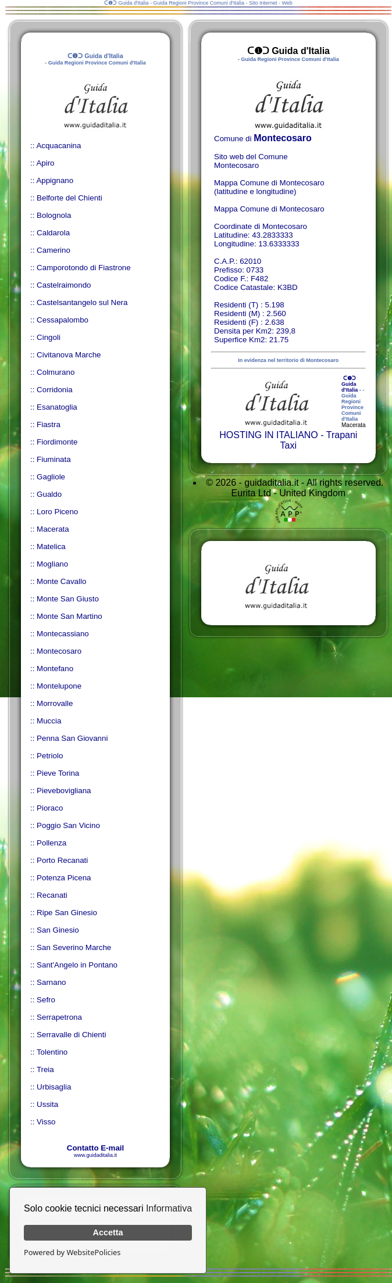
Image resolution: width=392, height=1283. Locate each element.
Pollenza (51, 842)
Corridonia (55, 389)
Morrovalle (55, 703)
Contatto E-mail (95, 1148)
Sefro (46, 999)
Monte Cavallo (61, 581)
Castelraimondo (64, 285)
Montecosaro (59, 651)
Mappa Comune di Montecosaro (269, 209)
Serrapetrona (59, 1017)
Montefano (55, 668)
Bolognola (54, 215)
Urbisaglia (54, 1087)
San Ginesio (58, 930)
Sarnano (51, 982)
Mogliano (52, 564)
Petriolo (50, 755)
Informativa (169, 1208)
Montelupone (59, 686)
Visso (46, 1121)
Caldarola (53, 232)
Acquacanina (58, 145)
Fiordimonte (57, 442)
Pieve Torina (58, 773)
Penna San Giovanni (72, 738)
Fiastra (48, 424)
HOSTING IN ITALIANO (268, 435)
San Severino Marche (74, 947)
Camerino (53, 250)
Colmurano (55, 372)
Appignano (54, 180)
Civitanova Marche (69, 354)
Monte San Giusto (68, 598)
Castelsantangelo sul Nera (82, 302)
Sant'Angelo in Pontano (77, 965)
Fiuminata (54, 459)
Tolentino (52, 1052)
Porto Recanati (62, 860)
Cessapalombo (62, 320)
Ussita (47, 1104)
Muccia (49, 720)
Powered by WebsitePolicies (72, 1252)
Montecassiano (63, 633)
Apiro (45, 163)
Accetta (108, 1232)
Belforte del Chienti (69, 197)
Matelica (51, 546)
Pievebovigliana (64, 790)
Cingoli (48, 337)
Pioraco (50, 808)
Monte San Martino (69, 616)
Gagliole (51, 476)
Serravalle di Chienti (71, 1034)
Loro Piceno (57, 511)
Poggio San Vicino (68, 825)
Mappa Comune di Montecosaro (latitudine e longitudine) (269, 187)
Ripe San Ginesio (67, 912)
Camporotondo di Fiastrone (84, 267)
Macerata (53, 529)
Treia (45, 1069)
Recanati (52, 895)
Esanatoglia (57, 407)
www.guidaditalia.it (95, 1155)
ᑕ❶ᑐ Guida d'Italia (349, 384)
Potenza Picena (64, 877)
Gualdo (49, 494)
